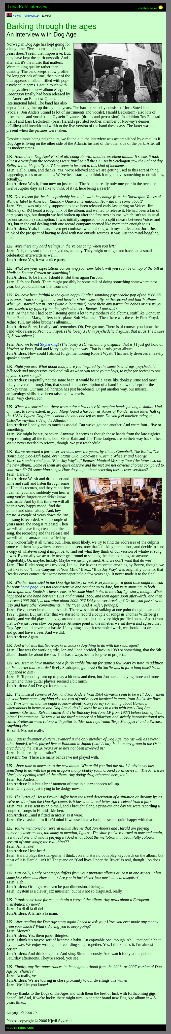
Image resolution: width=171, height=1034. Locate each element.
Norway (17, 15)
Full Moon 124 (31, 15)
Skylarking (49, 344)
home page (29, 587)
